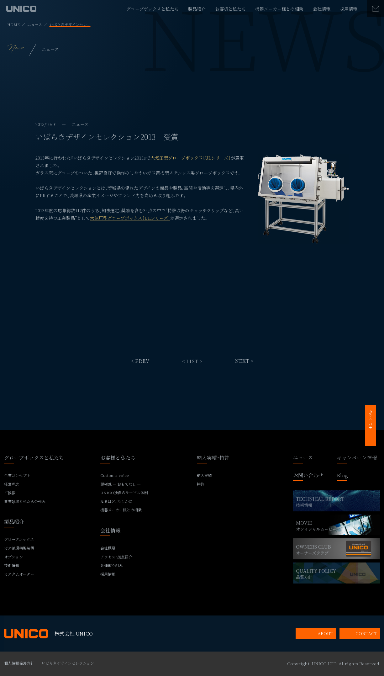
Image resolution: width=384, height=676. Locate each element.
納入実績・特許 (213, 458)
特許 (200, 484)
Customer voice (114, 475)
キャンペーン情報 (357, 458)
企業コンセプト (17, 475)
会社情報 (321, 9)
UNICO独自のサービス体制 (124, 492)
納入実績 (204, 475)
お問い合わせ (308, 476)
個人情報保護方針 (19, 663)
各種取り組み (111, 565)
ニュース (34, 24)
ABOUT (325, 633)
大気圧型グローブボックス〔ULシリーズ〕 (190, 158)
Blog (342, 476)
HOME (13, 24)
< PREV (140, 360)
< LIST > (192, 360)
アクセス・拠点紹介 (116, 556)
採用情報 (348, 9)
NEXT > (244, 360)
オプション (13, 556)
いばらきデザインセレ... (70, 24)
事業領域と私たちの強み (24, 501)
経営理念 (11, 484)
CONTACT (366, 633)
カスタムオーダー (19, 574)
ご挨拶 (9, 492)
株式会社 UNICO (48, 633)
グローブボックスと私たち (152, 9)
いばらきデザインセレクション (68, 663)
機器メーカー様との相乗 (279, 9)
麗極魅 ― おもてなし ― (120, 484)
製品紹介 (197, 9)
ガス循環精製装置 (19, 548)
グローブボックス (19, 539)
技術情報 (11, 565)
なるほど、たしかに (116, 501)
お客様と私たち (230, 9)
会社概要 (107, 548)
